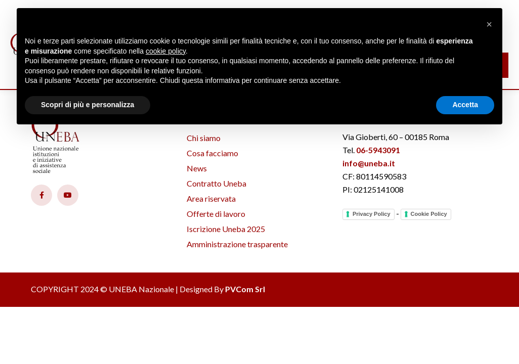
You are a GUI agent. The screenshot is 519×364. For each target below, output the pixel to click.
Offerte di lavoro (216, 213)
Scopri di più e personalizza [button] (87, 105)
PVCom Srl (245, 289)
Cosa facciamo (212, 153)
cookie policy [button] (166, 51)
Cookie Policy (429, 214)
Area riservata (211, 198)
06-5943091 (378, 150)
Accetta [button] (465, 105)
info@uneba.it (368, 163)
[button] (489, 24)
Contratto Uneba (216, 183)
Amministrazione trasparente (237, 244)
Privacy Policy (372, 214)
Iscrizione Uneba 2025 (226, 229)
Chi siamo (204, 138)
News (197, 168)
